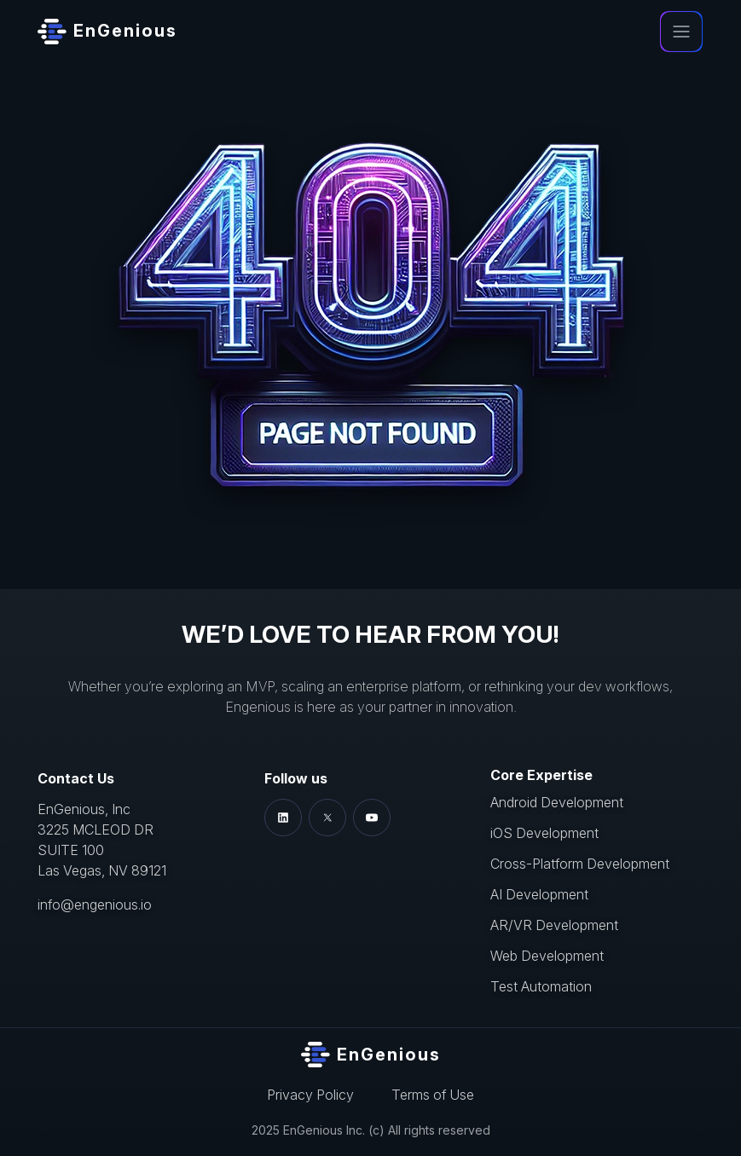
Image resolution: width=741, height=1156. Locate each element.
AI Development (539, 894)
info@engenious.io (95, 904)
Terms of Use (432, 1094)
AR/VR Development (554, 924)
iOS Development (544, 832)
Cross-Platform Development (579, 863)
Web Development (547, 955)
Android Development (556, 802)
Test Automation (541, 986)
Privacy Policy (310, 1094)
